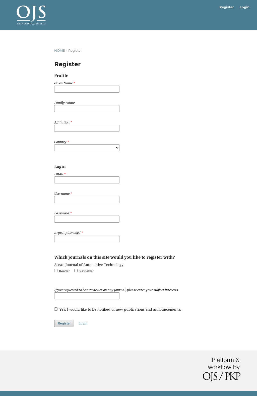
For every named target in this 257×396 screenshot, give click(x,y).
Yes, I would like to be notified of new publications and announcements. (117, 309)
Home (59, 50)
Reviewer (84, 271)
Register (226, 7)
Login (244, 7)
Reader (62, 271)
